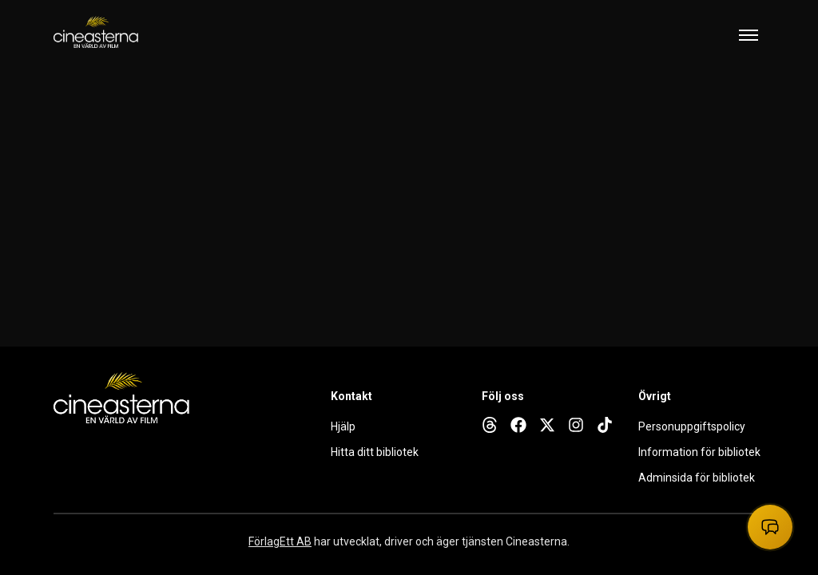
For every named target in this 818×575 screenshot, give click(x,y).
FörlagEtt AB (280, 541)
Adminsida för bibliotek (696, 477)
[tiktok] (605, 425)
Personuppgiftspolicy (691, 426)
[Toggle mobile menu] (748, 35)
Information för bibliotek (699, 452)
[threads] (490, 425)
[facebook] (518, 425)
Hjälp (343, 426)
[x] (547, 425)
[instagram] (576, 425)
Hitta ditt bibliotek (375, 452)
